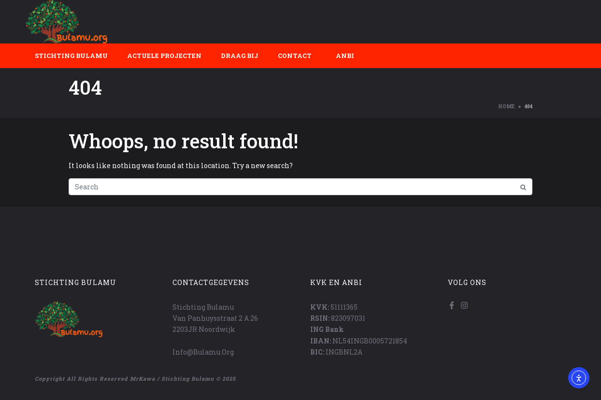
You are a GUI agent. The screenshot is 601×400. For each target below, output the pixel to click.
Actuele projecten (164, 55)
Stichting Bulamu (71, 55)
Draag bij (239, 55)
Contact (295, 55)
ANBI (345, 55)
